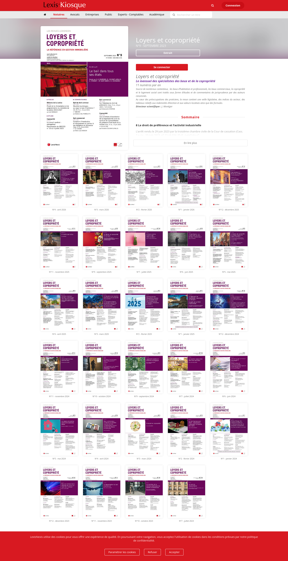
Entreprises (92, 14)
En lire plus (190, 143)
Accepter (174, 552)
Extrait (168, 53)
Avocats (74, 14)
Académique (156, 14)
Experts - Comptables (130, 14)
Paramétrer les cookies (122, 552)
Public (108, 14)
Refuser (152, 552)
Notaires (58, 14)
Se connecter (162, 67)
